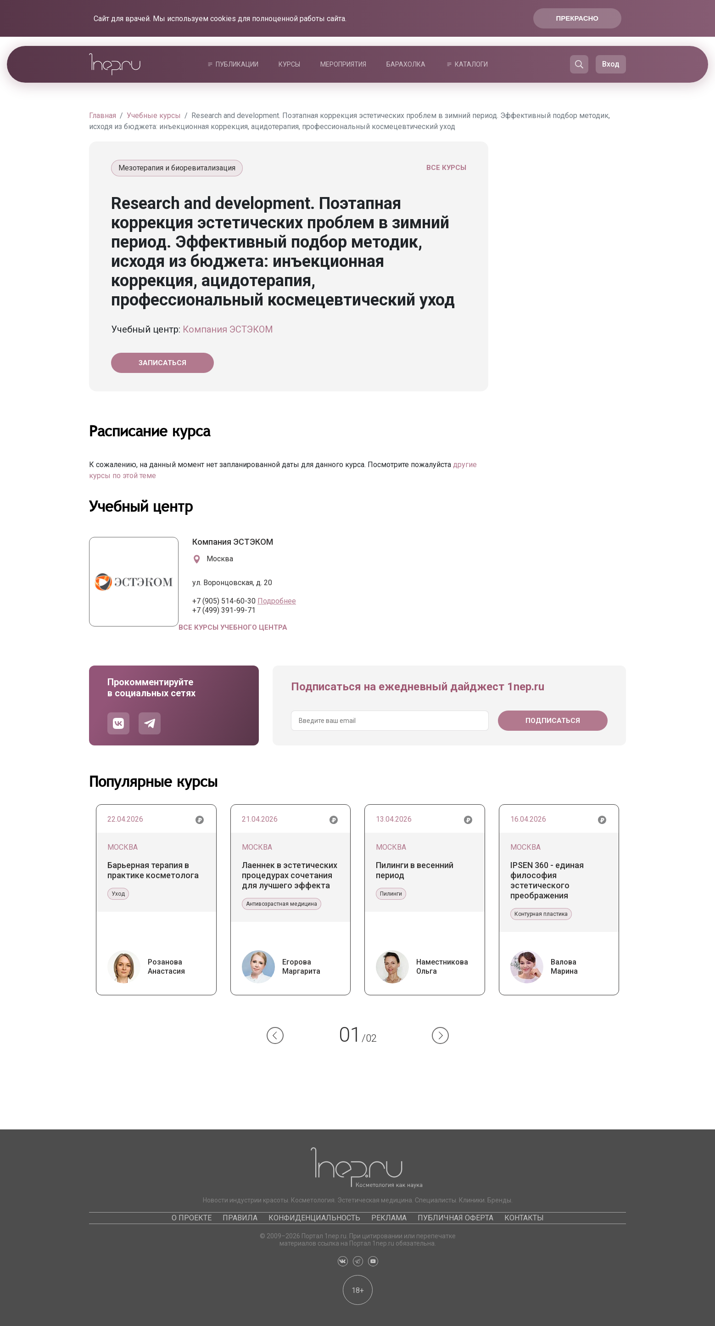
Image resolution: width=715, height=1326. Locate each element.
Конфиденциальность (314, 1217)
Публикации (237, 64)
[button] (275, 1035)
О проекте (192, 1217)
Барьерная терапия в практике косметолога (153, 870)
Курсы (289, 64)
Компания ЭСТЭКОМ (228, 329)
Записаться (162, 363)
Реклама (389, 1217)
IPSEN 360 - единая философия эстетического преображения (547, 880)
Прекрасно (577, 18)
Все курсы (446, 168)
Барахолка (405, 64)
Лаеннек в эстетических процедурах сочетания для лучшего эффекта (289, 875)
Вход (611, 64)
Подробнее (276, 601)
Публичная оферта (455, 1217)
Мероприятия (343, 64)
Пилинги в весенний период (414, 870)
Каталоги (471, 64)
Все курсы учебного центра (233, 627)
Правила (240, 1217)
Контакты (524, 1217)
